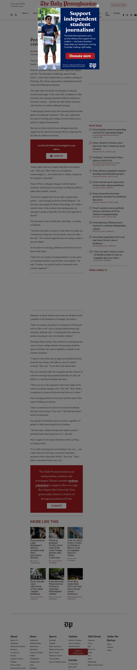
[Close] (97, 6)
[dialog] (68, 335)
